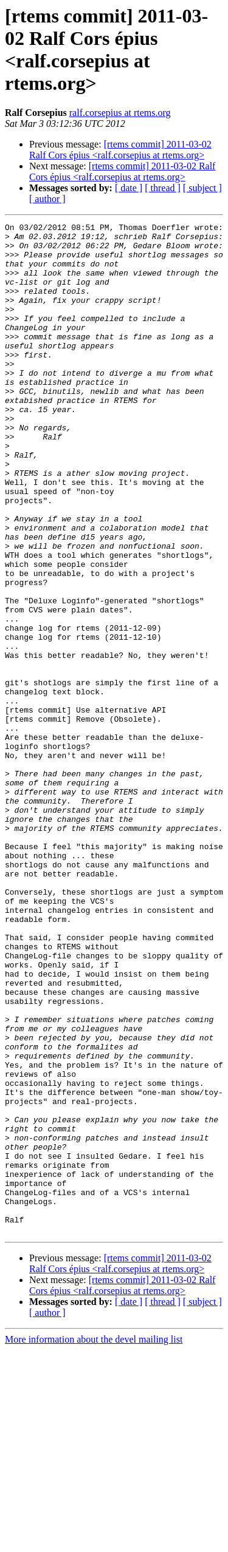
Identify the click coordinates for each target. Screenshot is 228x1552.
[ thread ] (163, 188)
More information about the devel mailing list (93, 1541)
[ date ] (128, 188)
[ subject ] (202, 188)
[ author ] (47, 199)
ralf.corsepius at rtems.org (120, 112)
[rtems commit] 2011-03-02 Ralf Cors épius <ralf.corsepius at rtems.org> (120, 149)
